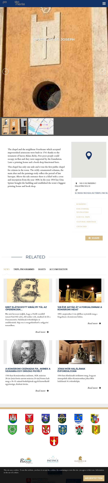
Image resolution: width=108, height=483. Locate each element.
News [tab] (7, 269)
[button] (89, 155)
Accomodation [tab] (58, 269)
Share (94, 238)
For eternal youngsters (82, 210)
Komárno (81, 204)
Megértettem (94, 478)
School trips (83, 217)
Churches (81, 226)
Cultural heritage (86, 222)
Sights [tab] (42, 269)
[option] (54, 71)
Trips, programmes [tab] (23, 269)
